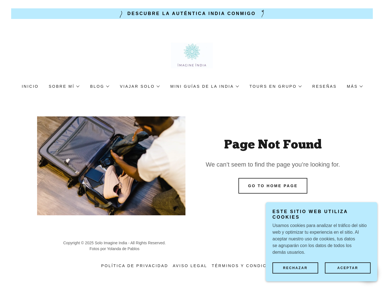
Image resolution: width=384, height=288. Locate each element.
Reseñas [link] (324, 86)
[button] (64, 86)
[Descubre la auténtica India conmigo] (192, 13)
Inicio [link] (30, 86)
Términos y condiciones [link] (247, 265)
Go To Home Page (273, 186)
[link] (192, 55)
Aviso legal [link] (190, 265)
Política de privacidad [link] (134, 265)
